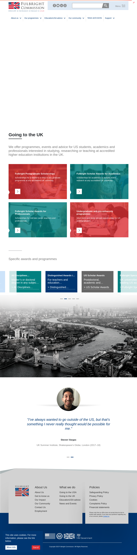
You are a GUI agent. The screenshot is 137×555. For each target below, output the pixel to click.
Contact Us (40, 507)
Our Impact (40, 500)
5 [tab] (77, 300)
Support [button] (110, 18)
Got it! (36, 547)
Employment (41, 511)
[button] (117, 5)
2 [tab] (65, 300)
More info (11, 547)
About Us (39, 492)
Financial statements (99, 507)
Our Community (42, 503)
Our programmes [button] (33, 18)
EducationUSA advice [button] (55, 18)
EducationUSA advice (69, 500)
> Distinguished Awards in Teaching (59, 287)
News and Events (67, 503)
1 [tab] (61, 300)
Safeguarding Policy (99, 492)
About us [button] (16, 18)
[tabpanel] (25, 281)
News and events (94, 18)
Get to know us (42, 496)
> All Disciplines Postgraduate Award (24, 287)
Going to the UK (67, 496)
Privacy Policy (96, 496)
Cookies (93, 500)
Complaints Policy (98, 503)
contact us (106, 516)
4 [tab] (73, 300)
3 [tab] (69, 300)
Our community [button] (76, 18)
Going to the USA (67, 492)
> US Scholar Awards (96, 287)
